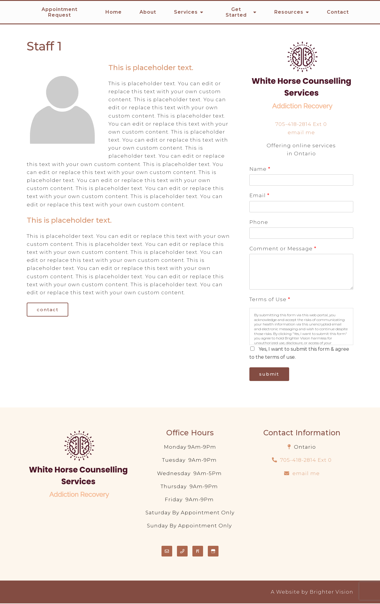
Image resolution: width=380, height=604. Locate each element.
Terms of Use (269, 299)
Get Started (236, 12)
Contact (338, 12)
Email (259, 195)
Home (113, 12)
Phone (258, 222)
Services (186, 12)
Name (259, 169)
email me (301, 132)
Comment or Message (282, 249)
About (148, 12)
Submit (270, 374)
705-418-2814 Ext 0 (301, 124)
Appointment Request (59, 12)
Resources (288, 12)
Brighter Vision (331, 592)
